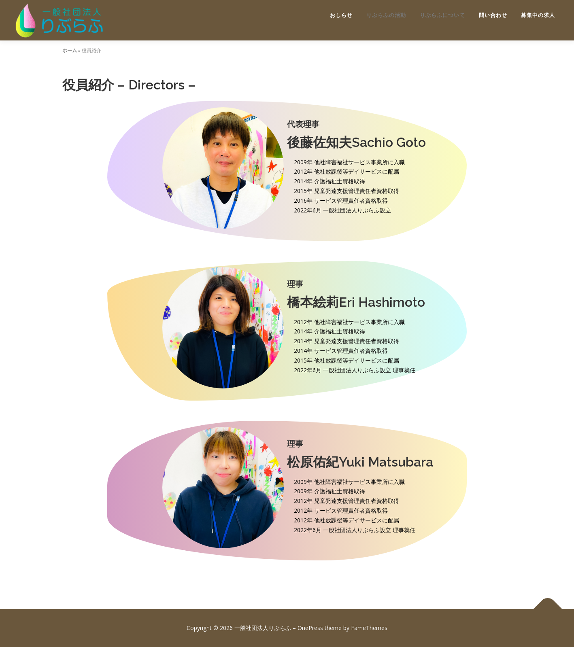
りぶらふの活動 (386, 15)
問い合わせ (493, 15)
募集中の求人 (538, 15)
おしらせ (341, 15)
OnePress (310, 628)
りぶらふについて (442, 15)
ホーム (69, 50)
